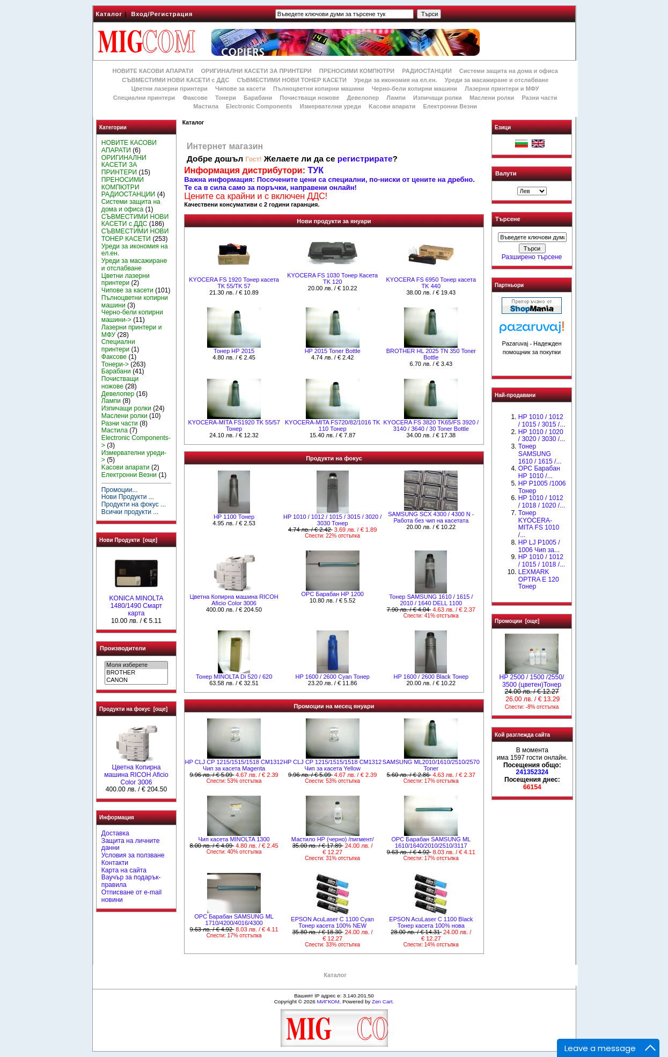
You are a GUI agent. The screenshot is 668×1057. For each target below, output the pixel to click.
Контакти (114, 863)
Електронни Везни (450, 106)
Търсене (507, 219)
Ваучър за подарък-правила (131, 881)
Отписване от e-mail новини (131, 896)
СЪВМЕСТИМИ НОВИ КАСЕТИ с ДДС (175, 80)
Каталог (109, 14)
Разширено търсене (532, 257)
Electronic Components (259, 106)
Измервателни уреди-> (133, 456)
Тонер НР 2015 (234, 351)
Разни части (539, 97)
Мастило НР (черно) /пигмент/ (332, 839)
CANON (136, 680)
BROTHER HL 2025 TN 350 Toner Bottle (431, 354)
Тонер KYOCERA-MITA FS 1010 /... (538, 524)
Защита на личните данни (130, 844)
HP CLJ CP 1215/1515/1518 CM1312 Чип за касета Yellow (332, 765)
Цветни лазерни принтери (169, 88)
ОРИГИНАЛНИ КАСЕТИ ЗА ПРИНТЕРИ (256, 71)
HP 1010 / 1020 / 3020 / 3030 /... (541, 435)
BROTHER (136, 673)
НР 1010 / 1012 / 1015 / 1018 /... (541, 560)
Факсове (194, 97)
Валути (505, 173)
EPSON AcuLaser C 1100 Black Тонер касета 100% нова (431, 922)
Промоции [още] (517, 621)
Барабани (258, 97)
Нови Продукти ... (127, 497)
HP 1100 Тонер (234, 516)
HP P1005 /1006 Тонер (542, 487)
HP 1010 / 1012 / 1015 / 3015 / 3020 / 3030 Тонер (332, 519)
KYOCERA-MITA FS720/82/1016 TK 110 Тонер (332, 425)
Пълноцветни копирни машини (318, 88)
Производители (123, 648)
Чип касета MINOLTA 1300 (234, 839)
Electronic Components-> (136, 441)
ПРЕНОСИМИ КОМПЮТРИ (356, 71)
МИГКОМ (328, 1001)
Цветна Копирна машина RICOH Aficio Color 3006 (136, 772)
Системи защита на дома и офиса (508, 71)
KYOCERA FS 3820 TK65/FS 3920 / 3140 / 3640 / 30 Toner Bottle (431, 425)
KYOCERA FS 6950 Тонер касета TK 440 (431, 282)
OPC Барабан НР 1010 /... (539, 472)
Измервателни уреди (330, 106)
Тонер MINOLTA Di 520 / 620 (234, 676)
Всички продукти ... (130, 512)
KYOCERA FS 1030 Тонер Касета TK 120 (332, 278)
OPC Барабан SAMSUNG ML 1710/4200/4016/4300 (234, 919)
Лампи (396, 97)
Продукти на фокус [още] (133, 709)
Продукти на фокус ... (133, 504)
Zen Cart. (383, 1001)
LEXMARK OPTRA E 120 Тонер (538, 579)
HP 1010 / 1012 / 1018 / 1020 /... (541, 501)
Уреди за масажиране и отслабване (496, 80)
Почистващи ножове (309, 97)
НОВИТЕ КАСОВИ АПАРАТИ (152, 71)
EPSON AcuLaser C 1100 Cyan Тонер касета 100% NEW (332, 922)
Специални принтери (144, 97)
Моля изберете (136, 665)
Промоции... (119, 490)
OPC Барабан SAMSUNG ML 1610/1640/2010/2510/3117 (431, 842)
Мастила (205, 106)
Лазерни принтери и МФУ (502, 88)
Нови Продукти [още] (128, 540)
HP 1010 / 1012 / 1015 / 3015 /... (541, 420)
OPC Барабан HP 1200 (333, 594)
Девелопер (363, 97)
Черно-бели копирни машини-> (132, 316)
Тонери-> (115, 364)
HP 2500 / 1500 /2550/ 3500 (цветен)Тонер (532, 678)
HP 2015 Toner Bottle (333, 351)
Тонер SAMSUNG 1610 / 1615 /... (540, 454)
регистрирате (365, 158)
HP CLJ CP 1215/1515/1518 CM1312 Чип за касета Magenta (234, 765)
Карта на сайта (123, 870)
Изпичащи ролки (437, 97)
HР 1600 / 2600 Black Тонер (430, 676)
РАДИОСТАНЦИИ (426, 71)
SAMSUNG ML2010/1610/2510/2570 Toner (431, 765)
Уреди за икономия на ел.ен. (395, 80)
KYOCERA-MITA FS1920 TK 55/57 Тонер (234, 425)
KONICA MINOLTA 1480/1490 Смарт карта (136, 603)
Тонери (225, 97)
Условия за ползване (133, 855)
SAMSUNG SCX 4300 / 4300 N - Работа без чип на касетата (431, 517)
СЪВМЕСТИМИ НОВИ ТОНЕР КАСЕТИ (292, 80)
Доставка (115, 833)
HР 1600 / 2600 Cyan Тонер (332, 676)
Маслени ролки (491, 97)
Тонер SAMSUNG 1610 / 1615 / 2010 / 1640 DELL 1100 (431, 599)
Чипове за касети (240, 88)
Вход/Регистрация (162, 14)
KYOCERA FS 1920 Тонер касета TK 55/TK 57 (234, 282)
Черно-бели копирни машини (414, 88)
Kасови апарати (392, 106)
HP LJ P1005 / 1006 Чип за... (539, 546)
